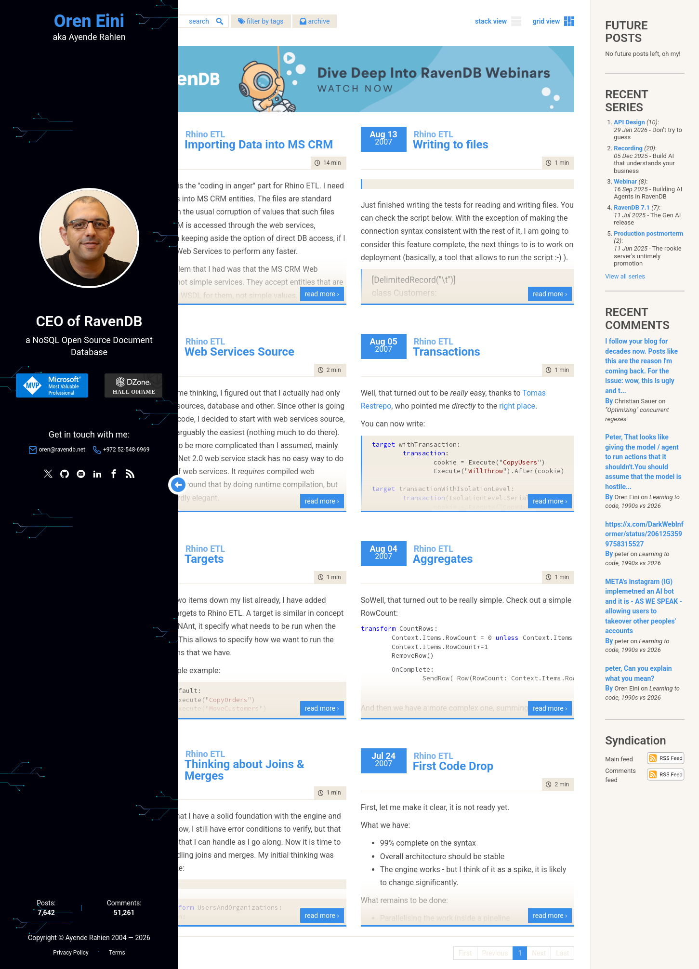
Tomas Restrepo (420, 398)
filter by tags (325, 23)
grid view (543, 23)
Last (559, 945)
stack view (487, 23)
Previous (492, 945)
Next (535, 945)
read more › (353, 286)
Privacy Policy (70, 950)
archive (380, 23)
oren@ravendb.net (62, 450)
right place (410, 411)
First (462, 945)
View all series (625, 276)
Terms (117, 950)
